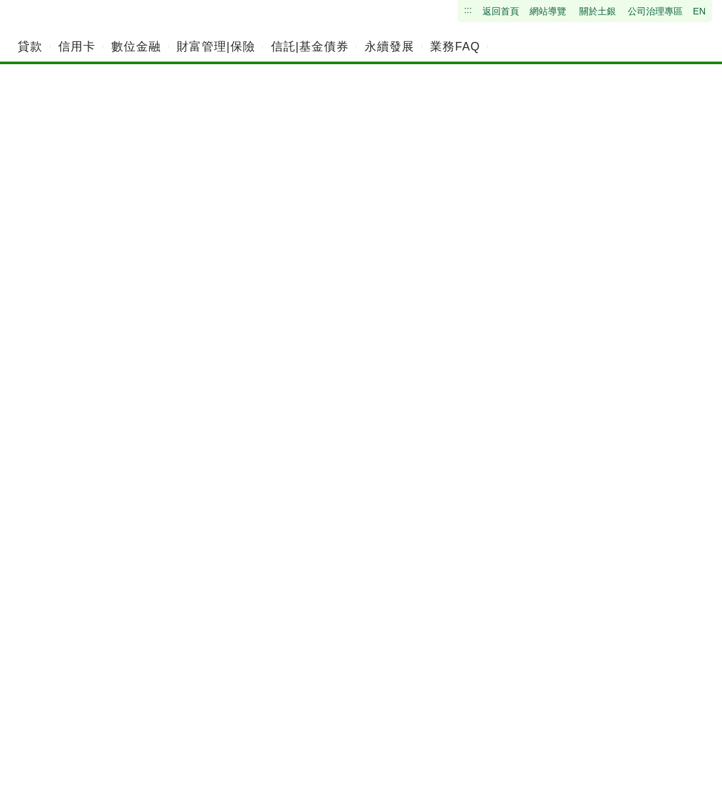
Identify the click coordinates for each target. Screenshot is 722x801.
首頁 (52, 189)
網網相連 (119, 189)
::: (58, 752)
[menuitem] (29, 46)
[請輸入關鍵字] (640, 46)
